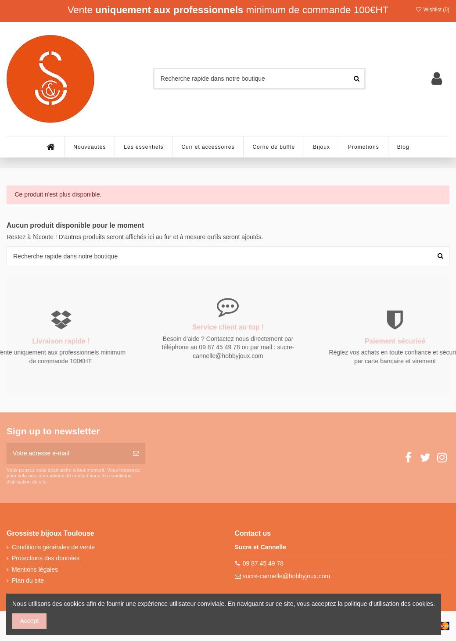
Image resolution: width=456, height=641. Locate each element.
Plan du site (28, 580)
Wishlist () (432, 10)
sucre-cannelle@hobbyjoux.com (286, 576)
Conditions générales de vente (53, 547)
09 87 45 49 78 (263, 563)
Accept (29, 620)
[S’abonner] (136, 453)
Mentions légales (35, 569)
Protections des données (45, 558)
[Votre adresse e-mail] (67, 453)
